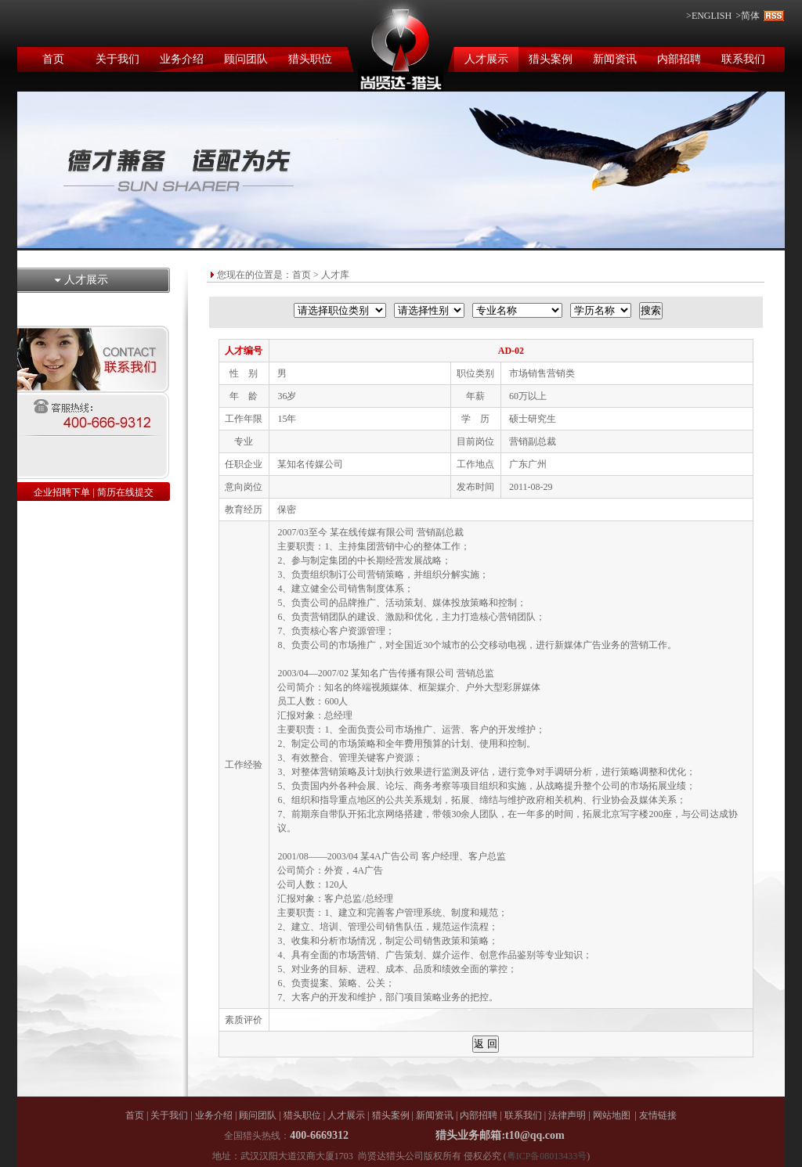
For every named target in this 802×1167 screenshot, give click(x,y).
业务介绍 (182, 59)
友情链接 (658, 1115)
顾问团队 (246, 59)
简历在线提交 (125, 492)
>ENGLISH (709, 15)
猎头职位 (310, 59)
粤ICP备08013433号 (547, 1156)
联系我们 (743, 59)
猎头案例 (551, 59)
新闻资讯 (615, 59)
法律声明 (567, 1115)
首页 (53, 59)
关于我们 (117, 59)
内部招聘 (679, 59)
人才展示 (486, 59)
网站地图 (611, 1115)
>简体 (747, 15)
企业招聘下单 (62, 492)
